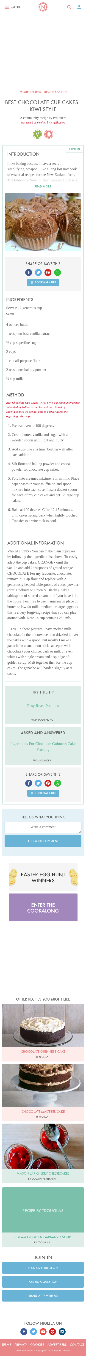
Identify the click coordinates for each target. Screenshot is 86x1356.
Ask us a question (43, 1282)
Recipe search (55, 92)
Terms (6, 1345)
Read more (43, 186)
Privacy (21, 1345)
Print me (74, 149)
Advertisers (57, 1345)
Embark (29, 1350)
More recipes (30, 92)
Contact (77, 1345)
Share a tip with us (43, 1296)
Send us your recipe (43, 1268)
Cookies (37, 1345)
